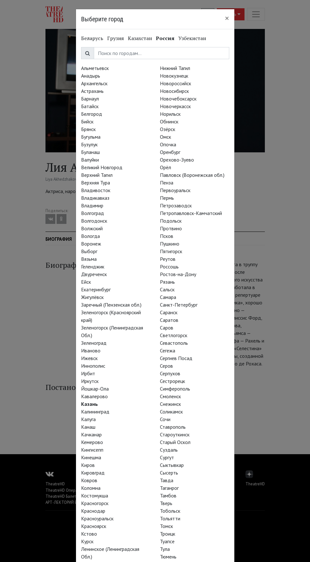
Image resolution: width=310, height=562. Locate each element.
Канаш (88, 427)
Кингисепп (92, 450)
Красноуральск (97, 518)
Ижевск (89, 358)
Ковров (89, 480)
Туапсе (167, 541)
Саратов (169, 320)
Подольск (171, 221)
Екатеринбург (96, 289)
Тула (165, 549)
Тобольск (170, 511)
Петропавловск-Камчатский (191, 213)
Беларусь (92, 38)
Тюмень (168, 556)
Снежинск (170, 404)
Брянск (88, 129)
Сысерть (169, 472)
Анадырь (90, 76)
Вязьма (89, 259)
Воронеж (91, 243)
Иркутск (90, 381)
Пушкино (169, 243)
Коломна (90, 488)
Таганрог (169, 488)
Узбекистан (192, 38)
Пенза (166, 182)
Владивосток (95, 190)
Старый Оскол (175, 442)
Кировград (93, 472)
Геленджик (92, 266)
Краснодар (93, 511)
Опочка (168, 144)
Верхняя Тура (95, 182)
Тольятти (170, 518)
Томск (166, 526)
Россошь (169, 266)
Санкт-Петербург (178, 305)
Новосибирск (174, 91)
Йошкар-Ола (95, 388)
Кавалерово (94, 396)
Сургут (167, 457)
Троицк (167, 534)
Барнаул (90, 98)
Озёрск (167, 129)
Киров (88, 465)
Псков (166, 236)
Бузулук (89, 144)
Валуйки (90, 159)
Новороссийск (175, 83)
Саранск (168, 312)
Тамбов (168, 495)
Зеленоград (94, 343)
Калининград (95, 411)
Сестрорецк (172, 381)
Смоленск (170, 396)
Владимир (92, 205)
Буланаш (90, 152)
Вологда (90, 236)
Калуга (88, 419)
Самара (168, 297)
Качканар (91, 434)
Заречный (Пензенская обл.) (111, 305)
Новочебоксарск (178, 98)
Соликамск (171, 411)
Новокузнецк (174, 76)
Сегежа (167, 350)
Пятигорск (171, 251)
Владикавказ (95, 198)
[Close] (227, 18)
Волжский (92, 228)
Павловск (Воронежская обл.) (192, 175)
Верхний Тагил (97, 175)
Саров (166, 327)
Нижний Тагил (175, 68)
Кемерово (92, 442)
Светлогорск (173, 335)
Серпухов (170, 373)
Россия (165, 38)
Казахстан (140, 38)
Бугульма (90, 137)
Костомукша (94, 495)
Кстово (89, 534)
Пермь (167, 198)
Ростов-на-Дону (178, 274)
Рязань (167, 282)
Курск (87, 541)
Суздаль (169, 450)
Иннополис (93, 366)
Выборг (89, 251)
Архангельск (94, 83)
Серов (166, 366)
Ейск (86, 282)
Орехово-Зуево (177, 159)
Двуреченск (94, 274)
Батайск (90, 106)
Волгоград (92, 213)
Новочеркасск (175, 106)
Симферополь (175, 388)
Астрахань (92, 91)
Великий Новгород (101, 167)
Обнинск (169, 121)
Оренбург (170, 152)
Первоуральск (175, 190)
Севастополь (174, 343)
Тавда (166, 480)
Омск (165, 137)
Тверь (166, 503)
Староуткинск (174, 434)
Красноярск (93, 526)
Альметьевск (95, 68)
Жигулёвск (92, 297)
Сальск (167, 289)
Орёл (165, 167)
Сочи (165, 419)
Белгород (91, 114)
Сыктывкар (172, 465)
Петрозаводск (176, 205)
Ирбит (88, 373)
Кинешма (91, 457)
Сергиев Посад (176, 358)
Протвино (171, 228)
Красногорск (94, 503)
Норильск (170, 114)
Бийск (87, 121)
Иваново (90, 350)
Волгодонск (94, 221)
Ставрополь (173, 427)
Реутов (168, 259)
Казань (89, 404)
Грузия (115, 38)
